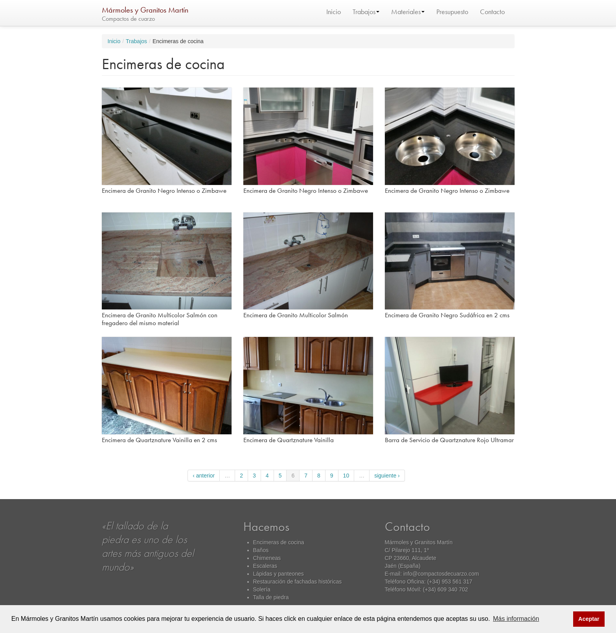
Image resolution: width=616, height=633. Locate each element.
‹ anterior (204, 475)
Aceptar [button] (588, 619)
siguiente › (387, 475)
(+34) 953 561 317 (450, 581)
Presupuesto (452, 11)
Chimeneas (267, 558)
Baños (261, 550)
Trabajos (366, 11)
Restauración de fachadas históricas (297, 581)
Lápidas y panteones (278, 574)
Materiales (408, 11)
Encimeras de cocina (278, 542)
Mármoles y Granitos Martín (145, 10)
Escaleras (265, 566)
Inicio (333, 11)
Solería (261, 589)
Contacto (492, 11)
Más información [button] (516, 618)
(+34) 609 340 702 (445, 589)
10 (346, 475)
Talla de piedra (271, 597)
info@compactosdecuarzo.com (441, 574)
